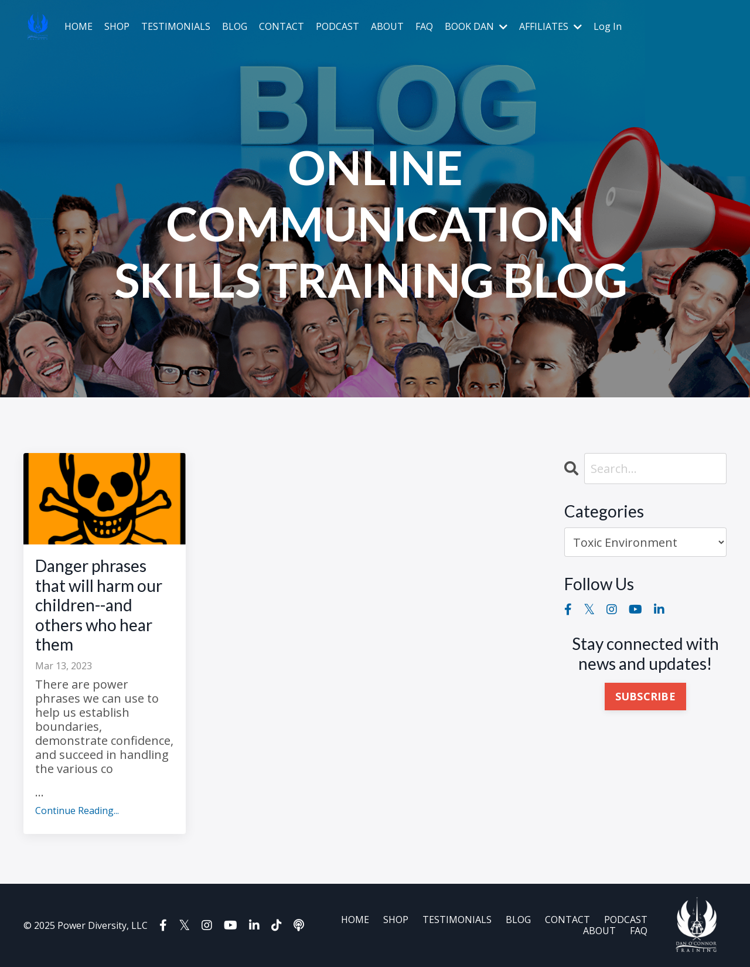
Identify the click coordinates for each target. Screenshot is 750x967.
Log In (608, 26)
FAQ (424, 26)
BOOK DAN (476, 26)
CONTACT (281, 26)
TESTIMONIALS (175, 26)
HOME (78, 26)
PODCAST (337, 26)
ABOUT (387, 26)
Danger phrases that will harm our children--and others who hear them (98, 605)
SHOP (116, 26)
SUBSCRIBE (645, 696)
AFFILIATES (550, 26)
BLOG (234, 26)
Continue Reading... (77, 810)
